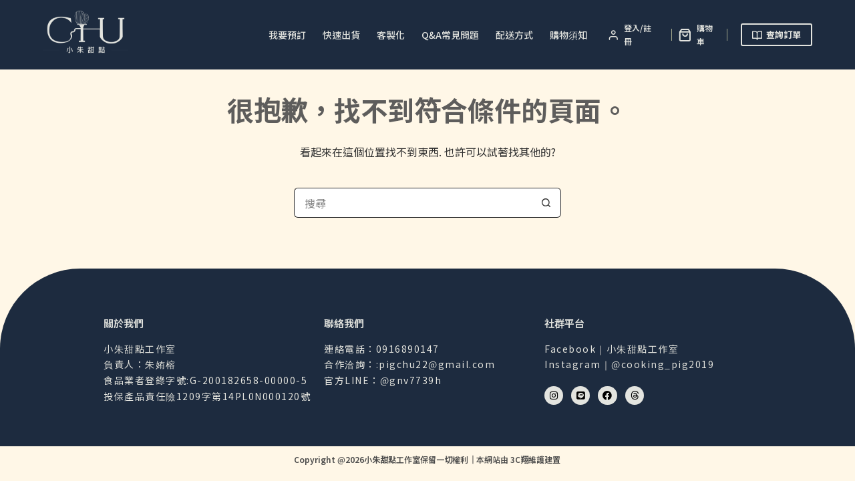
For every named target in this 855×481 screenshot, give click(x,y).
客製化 (391, 34)
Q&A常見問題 (450, 34)
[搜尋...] (412, 203)
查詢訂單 (777, 34)
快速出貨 (341, 34)
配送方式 (514, 34)
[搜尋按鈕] (546, 203)
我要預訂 (287, 34)
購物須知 (568, 34)
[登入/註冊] (633, 35)
